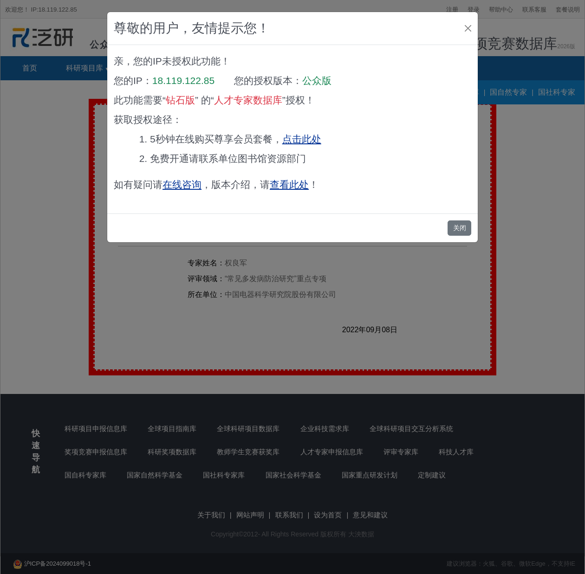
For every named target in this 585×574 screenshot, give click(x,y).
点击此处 (301, 139)
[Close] (468, 28)
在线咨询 (182, 184)
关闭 (459, 228)
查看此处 (289, 184)
